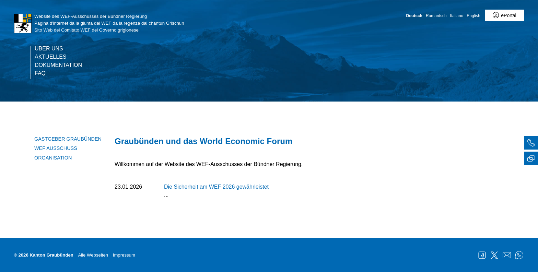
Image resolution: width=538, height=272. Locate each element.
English (473, 15)
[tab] (531, 144)
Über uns (49, 48)
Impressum (124, 255)
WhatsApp (519, 255)
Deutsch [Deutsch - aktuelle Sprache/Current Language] (414, 15)
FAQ (40, 73)
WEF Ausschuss (55, 148)
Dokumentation (58, 65)
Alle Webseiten (93, 255)
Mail (507, 255)
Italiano (457, 15)
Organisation (53, 158)
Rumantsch (436, 15)
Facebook (482, 255)
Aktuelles (50, 57)
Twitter (494, 255)
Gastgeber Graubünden (68, 139)
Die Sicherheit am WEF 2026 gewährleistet (216, 187)
